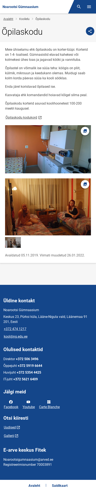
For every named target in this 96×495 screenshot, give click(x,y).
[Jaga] (90, 31)
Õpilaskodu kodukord (23, 117)
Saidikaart (60, 486)
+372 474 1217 (15, 329)
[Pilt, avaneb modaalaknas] (48, 149)
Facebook (11, 404)
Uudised (10, 427)
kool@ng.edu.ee (15, 336)
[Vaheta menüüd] (89, 6)
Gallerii (9, 436)
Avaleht (8, 19)
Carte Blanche (49, 404)
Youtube (29, 404)
